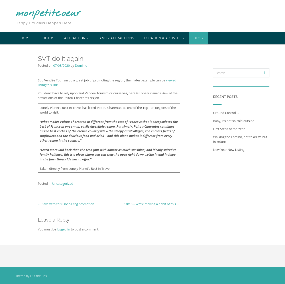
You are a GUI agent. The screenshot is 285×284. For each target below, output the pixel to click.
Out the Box (38, 276)
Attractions (76, 38)
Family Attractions (116, 38)
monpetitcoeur (48, 13)
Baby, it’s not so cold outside (233, 121)
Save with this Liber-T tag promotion (66, 204)
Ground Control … (226, 113)
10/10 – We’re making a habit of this (152, 204)
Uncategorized (62, 183)
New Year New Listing (228, 149)
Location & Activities (164, 38)
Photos (47, 38)
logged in (63, 229)
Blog (198, 38)
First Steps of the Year (229, 129)
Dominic (81, 65)
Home (25, 38)
